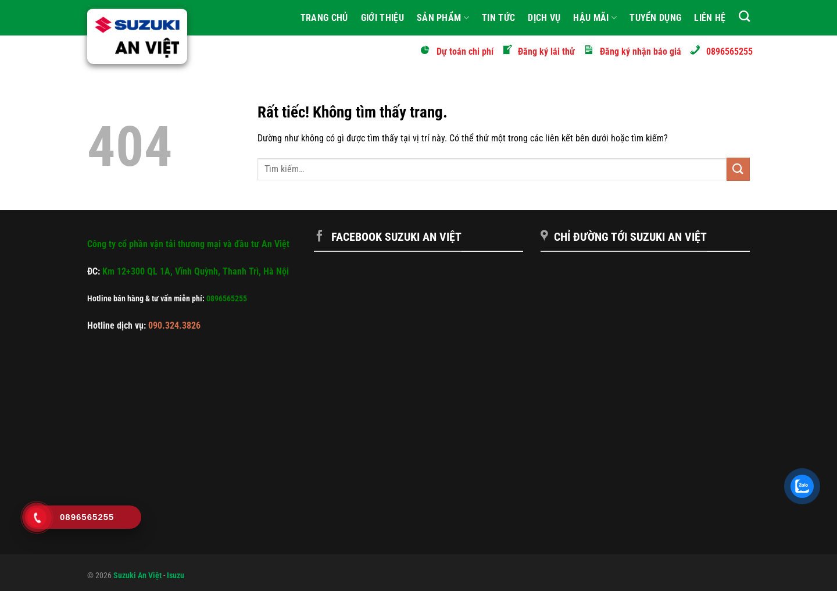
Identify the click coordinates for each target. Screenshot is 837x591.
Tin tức (498, 17)
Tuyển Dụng (655, 17)
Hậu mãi (595, 18)
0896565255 (226, 299)
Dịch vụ (544, 17)
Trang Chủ (324, 17)
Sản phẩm (443, 18)
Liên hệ (709, 17)
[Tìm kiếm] (744, 16)
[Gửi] (738, 169)
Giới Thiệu (382, 17)
